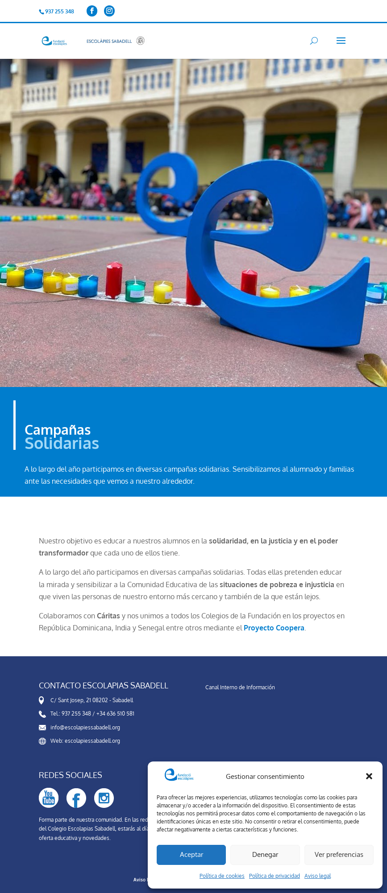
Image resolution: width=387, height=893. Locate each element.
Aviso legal (317, 875)
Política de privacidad (274, 875)
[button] (369, 776)
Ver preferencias (339, 854)
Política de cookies (222, 875)
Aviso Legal (145, 879)
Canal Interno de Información (240, 687)
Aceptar (191, 854)
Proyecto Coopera (274, 627)
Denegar (265, 854)
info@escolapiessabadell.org (85, 727)
